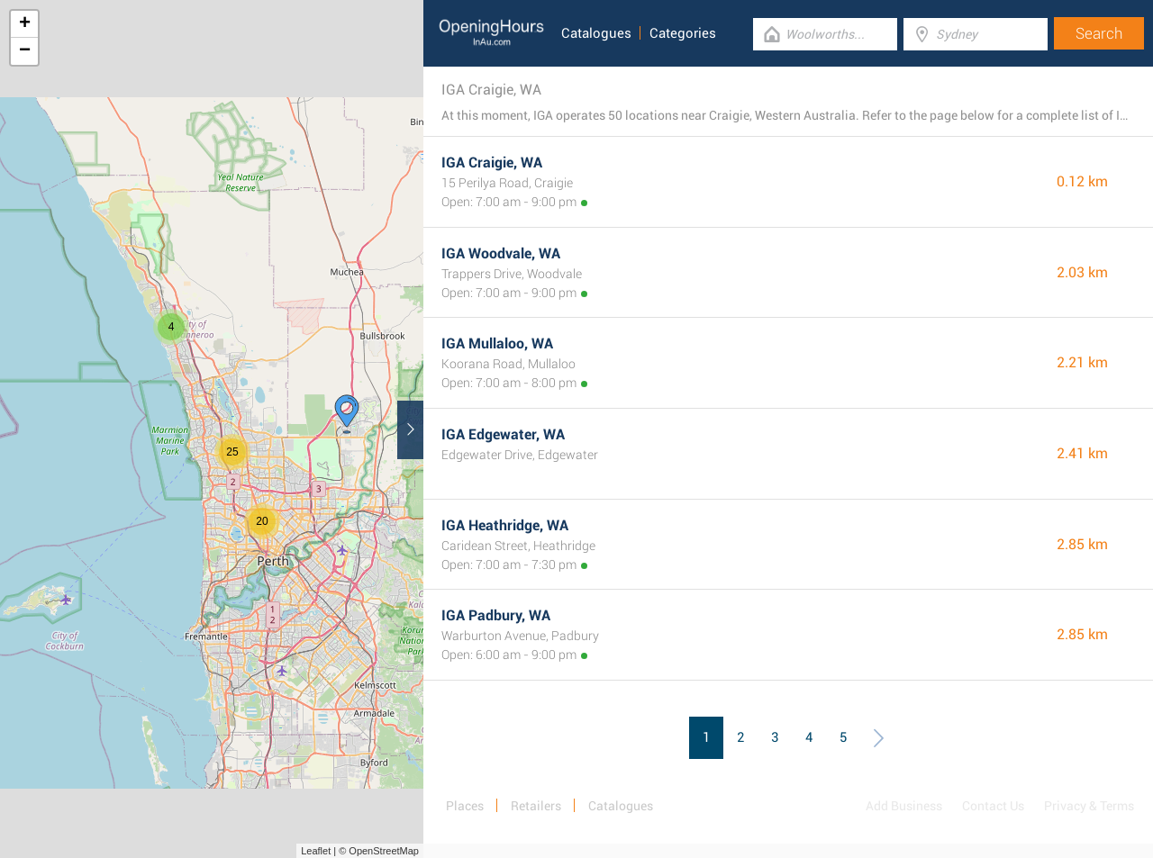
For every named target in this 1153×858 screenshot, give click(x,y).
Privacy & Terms (1089, 806)
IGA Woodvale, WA (500, 253)
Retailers (536, 806)
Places (465, 806)
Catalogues (596, 33)
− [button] (25, 51)
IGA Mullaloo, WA (497, 343)
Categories (682, 33)
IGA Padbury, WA (495, 615)
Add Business (904, 806)
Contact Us (993, 806)
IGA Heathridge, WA (504, 525)
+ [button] (25, 24)
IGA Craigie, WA (491, 162)
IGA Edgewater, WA (503, 434)
